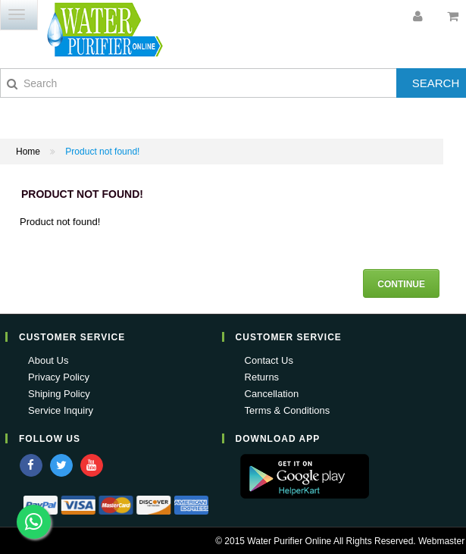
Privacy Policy (58, 377)
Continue (401, 284)
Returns (262, 377)
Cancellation (272, 393)
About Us (48, 360)
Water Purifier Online (289, 541)
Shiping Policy (59, 393)
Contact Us (269, 360)
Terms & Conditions (287, 410)
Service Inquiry (60, 410)
